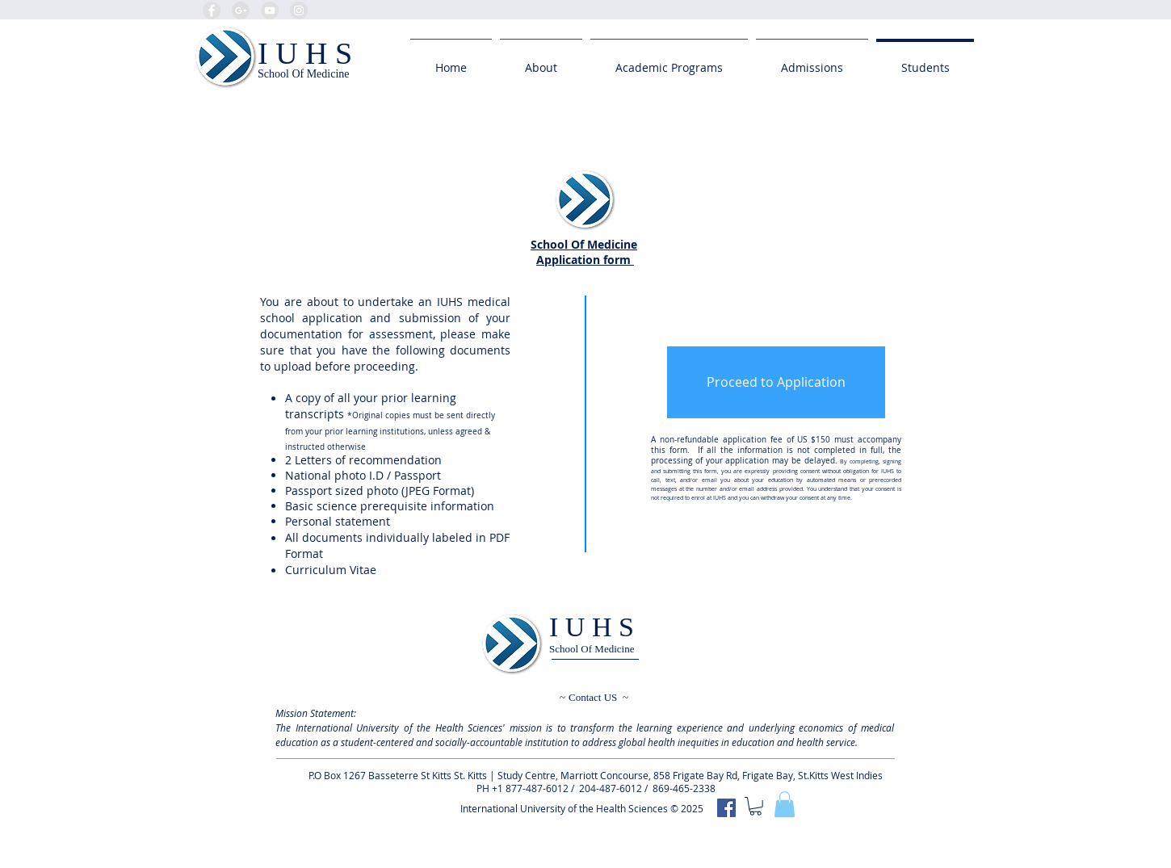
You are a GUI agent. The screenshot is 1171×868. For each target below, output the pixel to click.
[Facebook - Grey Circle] (211, 10)
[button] (784, 804)
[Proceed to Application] (776, 382)
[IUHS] (726, 808)
